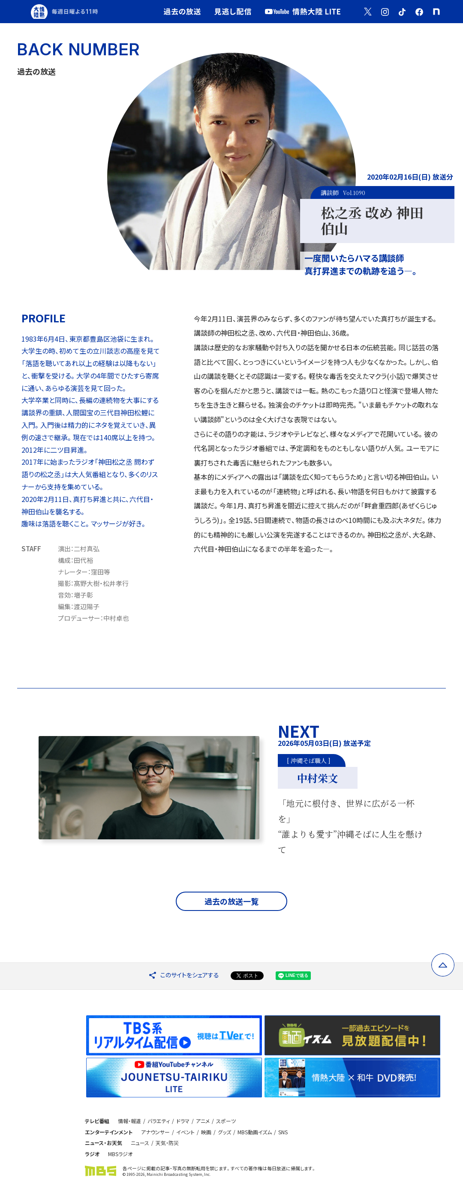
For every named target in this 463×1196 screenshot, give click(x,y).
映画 (206, 1132)
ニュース (140, 1142)
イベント (185, 1132)
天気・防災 (167, 1142)
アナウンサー (155, 1132)
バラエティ (158, 1120)
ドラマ (182, 1120)
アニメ (203, 1120)
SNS (283, 1132)
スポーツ (226, 1120)
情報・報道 (129, 1120)
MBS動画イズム (255, 1132)
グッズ (224, 1132)
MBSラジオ (120, 1153)
